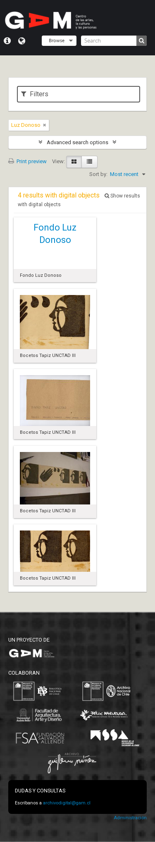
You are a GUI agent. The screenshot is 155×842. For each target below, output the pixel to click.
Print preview (27, 161)
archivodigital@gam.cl (67, 803)
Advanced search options (77, 142)
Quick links (7, 41)
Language (21, 41)
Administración (130, 818)
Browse (56, 40)
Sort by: (98, 174)
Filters (34, 94)
